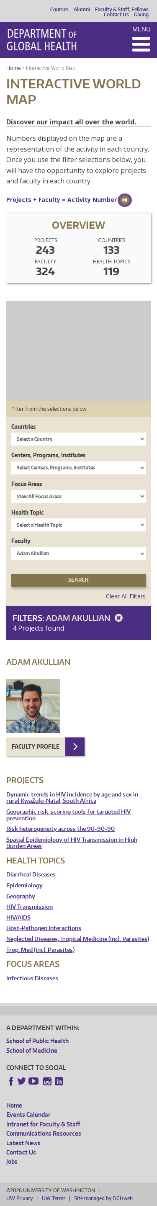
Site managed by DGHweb (103, 1198)
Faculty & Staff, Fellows (122, 9)
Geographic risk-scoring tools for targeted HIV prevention (68, 815)
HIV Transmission (29, 907)
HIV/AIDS (18, 918)
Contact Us (116, 14)
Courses (59, 9)
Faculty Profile (35, 746)
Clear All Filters (126, 596)
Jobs (12, 1161)
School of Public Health (37, 1040)
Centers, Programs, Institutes (48, 455)
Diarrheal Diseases (31, 874)
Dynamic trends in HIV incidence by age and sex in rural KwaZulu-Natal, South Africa (72, 797)
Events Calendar (28, 1114)
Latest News (23, 1143)
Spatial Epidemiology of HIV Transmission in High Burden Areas (71, 843)
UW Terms (53, 1198)
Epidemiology (24, 885)
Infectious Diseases (32, 978)
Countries (23, 426)
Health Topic (27, 512)
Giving (141, 14)
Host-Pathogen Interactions (43, 928)
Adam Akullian (86, 618)
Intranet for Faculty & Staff (43, 1124)
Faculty (21, 540)
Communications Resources (43, 1133)
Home (13, 68)
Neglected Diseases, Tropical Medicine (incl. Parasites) (77, 939)
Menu (141, 29)
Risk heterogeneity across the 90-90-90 (60, 829)
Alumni (82, 9)
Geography (20, 896)
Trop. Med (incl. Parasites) (40, 950)
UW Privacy (19, 1198)
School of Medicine (31, 1050)
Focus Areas (26, 483)
